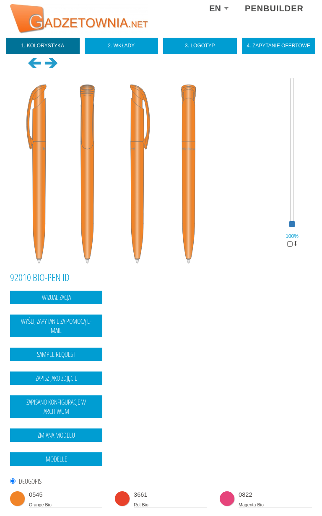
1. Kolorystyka (43, 46)
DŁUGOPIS (30, 481)
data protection (295, 492)
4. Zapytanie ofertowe (278, 46)
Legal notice (261, 492)
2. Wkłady (121, 46)
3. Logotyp (200, 46)
